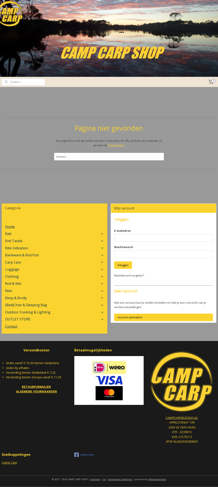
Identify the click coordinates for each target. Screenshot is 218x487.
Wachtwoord (123, 247)
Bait (54, 233)
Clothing (54, 276)
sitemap (95, 479)
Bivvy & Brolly (54, 298)
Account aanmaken (130, 317)
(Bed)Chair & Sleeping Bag (54, 305)
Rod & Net (54, 283)
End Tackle (54, 241)
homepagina (116, 145)
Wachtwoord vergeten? (129, 275)
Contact (11, 326)
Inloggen (123, 265)
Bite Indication (54, 248)
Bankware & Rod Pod (54, 255)
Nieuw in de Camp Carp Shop (28, 219)
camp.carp (84, 454)
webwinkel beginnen (120, 479)
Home (10, 226)
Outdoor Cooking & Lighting (54, 312)
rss (104, 479)
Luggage (54, 269)
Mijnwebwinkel (157, 479)
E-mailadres (122, 231)
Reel (54, 290)
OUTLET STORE (54, 319)
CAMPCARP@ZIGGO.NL (181, 418)
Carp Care (54, 262)
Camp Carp (9, 462)
